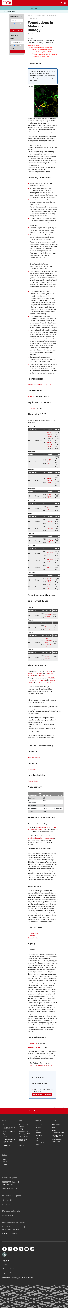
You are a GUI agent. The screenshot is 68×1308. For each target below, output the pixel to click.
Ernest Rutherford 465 (50, 587)
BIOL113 (30, 682)
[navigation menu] (65, 3)
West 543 (50, 521)
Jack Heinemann (34, 757)
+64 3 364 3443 (7, 1200)
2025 (17, 24)
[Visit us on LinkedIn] (15, 1249)
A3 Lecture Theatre (49, 480)
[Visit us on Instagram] (10, 1249)
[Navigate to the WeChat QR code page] (21, 1249)
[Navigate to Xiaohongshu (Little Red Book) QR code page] (32, 1249)
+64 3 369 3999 (7, 1184)
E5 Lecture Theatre (49, 444)
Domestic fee (32, 1043)
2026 (12, 27)
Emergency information (9, 1233)
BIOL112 (52, 680)
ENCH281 (48, 385)
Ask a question (7, 1204)
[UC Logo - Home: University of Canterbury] (7, 3)
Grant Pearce (32, 769)
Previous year (37, 1094)
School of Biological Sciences (41, 1065)
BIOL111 (30, 385)
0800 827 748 (7, 1182)
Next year (48, 1094)
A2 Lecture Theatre (49, 580)
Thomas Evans (33, 781)
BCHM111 (38, 385)
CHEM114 (40, 676)
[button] (34, 8)
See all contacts (7, 1215)
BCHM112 (31, 676)
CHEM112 (49, 673)
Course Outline (33, 938)
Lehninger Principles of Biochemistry (41, 838)
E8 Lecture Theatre (49, 496)
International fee (34, 1047)
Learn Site (31, 936)
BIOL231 (49, 671)
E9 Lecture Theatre (49, 434)
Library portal (33, 933)
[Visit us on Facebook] (4, 1249)
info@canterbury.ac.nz (9, 1188)
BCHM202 (31, 396)
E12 (50, 567)
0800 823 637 (14, 1229)
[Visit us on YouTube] (26, 1249)
